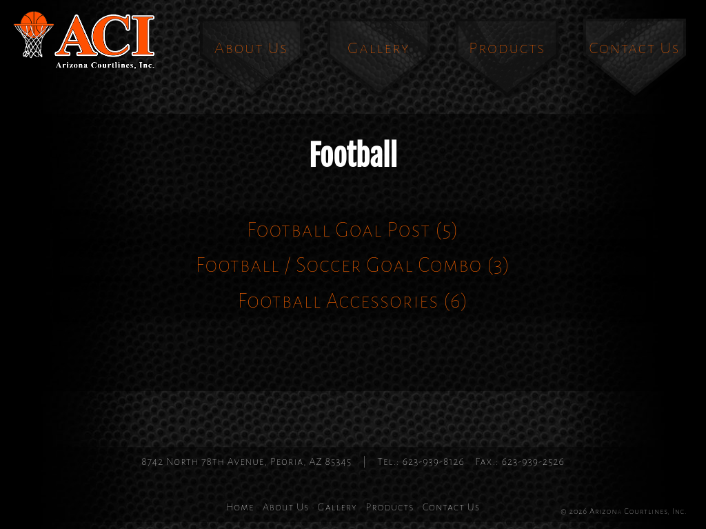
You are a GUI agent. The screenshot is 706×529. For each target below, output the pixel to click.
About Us (251, 48)
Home (240, 506)
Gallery (378, 48)
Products (507, 48)
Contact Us (634, 48)
